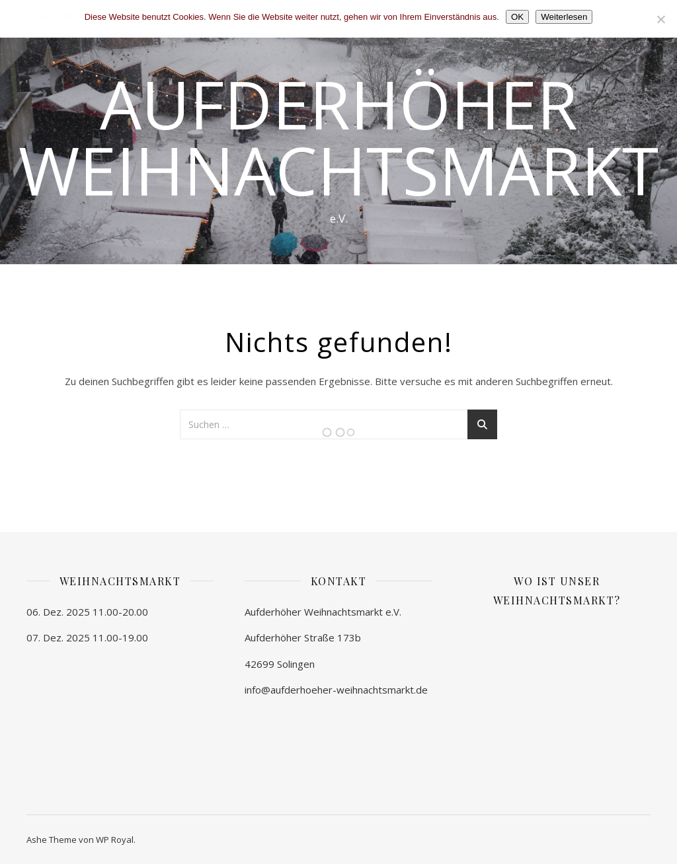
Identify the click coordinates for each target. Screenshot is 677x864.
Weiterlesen (564, 17)
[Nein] (660, 19)
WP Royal (115, 840)
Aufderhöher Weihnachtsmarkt (338, 137)
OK (517, 17)
